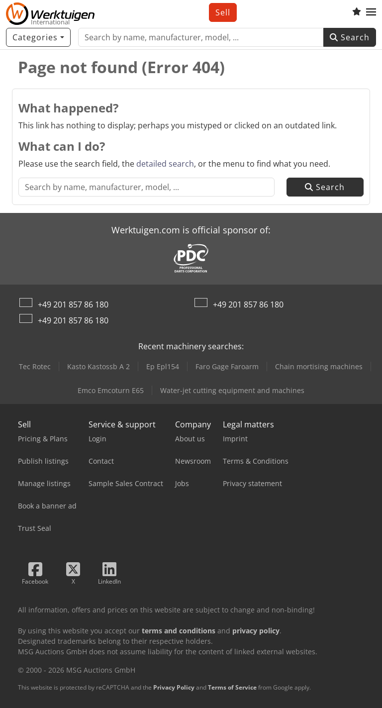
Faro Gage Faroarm (227, 366)
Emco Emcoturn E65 (111, 390)
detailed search (165, 163)
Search (350, 37)
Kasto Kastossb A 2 (98, 366)
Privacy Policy (173, 687)
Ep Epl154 (162, 366)
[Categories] (38, 37)
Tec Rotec (35, 366)
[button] (371, 12)
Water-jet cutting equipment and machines (232, 390)
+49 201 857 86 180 (73, 304)
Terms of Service (232, 687)
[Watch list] (356, 12)
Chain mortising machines (319, 366)
